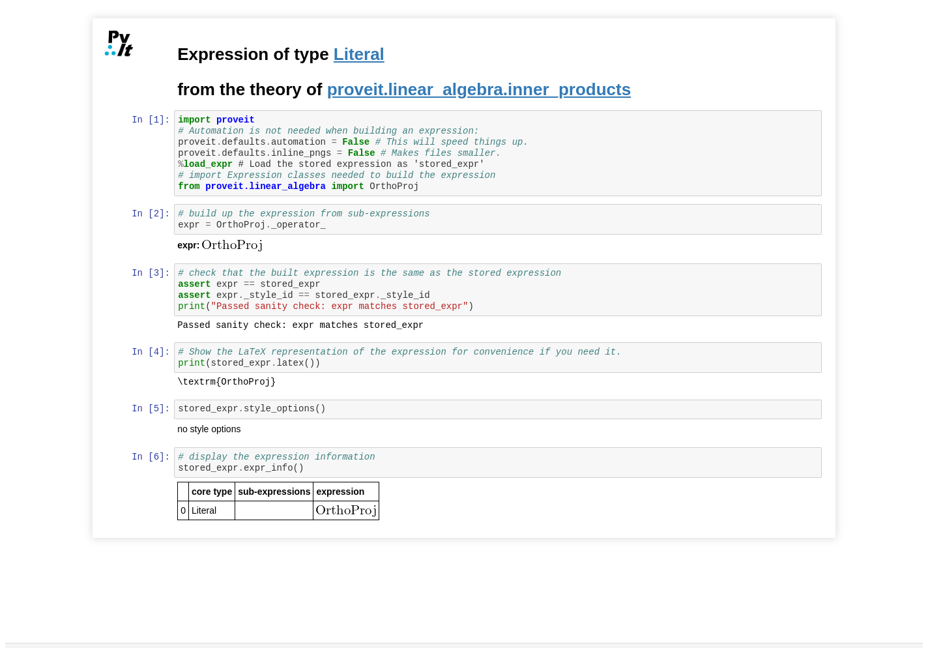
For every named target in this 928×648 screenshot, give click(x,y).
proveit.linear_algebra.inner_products (479, 89)
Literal (359, 54)
